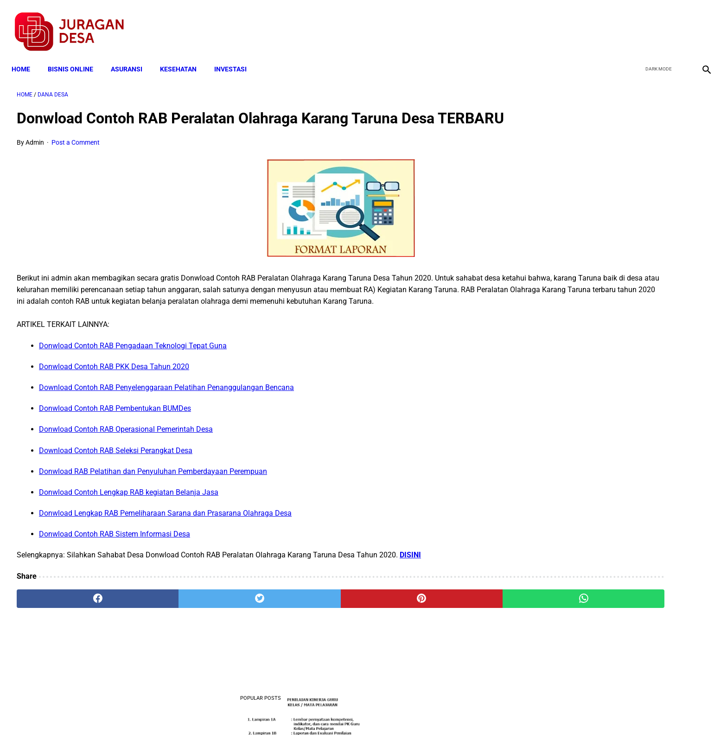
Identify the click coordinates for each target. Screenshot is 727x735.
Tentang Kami (484, 711)
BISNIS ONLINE (75, 56)
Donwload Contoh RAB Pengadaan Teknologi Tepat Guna (133, 373)
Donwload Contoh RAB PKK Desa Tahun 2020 (114, 394)
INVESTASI (235, 56)
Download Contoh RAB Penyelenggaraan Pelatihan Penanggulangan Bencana (166, 415)
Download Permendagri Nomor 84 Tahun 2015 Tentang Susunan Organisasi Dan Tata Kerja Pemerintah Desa (612, 614)
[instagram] (700, 23)
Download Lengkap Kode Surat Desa (604, 301)
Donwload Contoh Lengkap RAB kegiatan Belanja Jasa (128, 520)
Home (26, 56)
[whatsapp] (426, 626)
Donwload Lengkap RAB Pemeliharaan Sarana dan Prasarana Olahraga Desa (165, 541)
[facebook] (635, 23)
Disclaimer (358, 711)
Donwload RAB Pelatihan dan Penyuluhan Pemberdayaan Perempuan (153, 498)
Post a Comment (75, 158)
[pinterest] (309, 626)
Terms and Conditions (254, 711)
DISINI (410, 582)
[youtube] (679, 23)
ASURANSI (131, 56)
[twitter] (657, 23)
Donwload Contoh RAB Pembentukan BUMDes (115, 436)
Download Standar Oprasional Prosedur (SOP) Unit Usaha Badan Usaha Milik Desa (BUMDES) (610, 441)
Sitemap (394, 711)
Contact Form (435, 711)
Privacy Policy (314, 711)
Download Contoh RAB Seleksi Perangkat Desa (115, 477)
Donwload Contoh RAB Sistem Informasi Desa (114, 561)
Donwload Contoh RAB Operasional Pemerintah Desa (126, 457)
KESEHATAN (183, 56)
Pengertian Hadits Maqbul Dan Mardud (608, 556)
